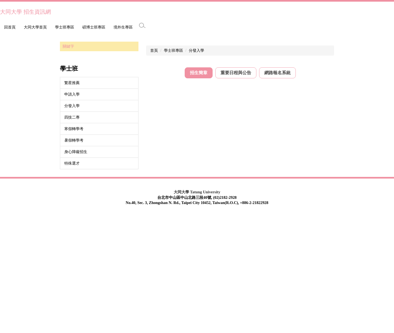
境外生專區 (92, 27)
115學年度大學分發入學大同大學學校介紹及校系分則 (231, 205)
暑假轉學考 (73, 257)
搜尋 (133, 163)
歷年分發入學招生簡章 (205, 222)
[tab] (199, 190)
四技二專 (72, 234)
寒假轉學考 (73, 245)
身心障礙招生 (75, 268)
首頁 (154, 167)
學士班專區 (33, 27)
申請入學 (72, 211)
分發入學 (72, 222)
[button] (7, 92)
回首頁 (10, 27)
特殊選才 (72, 280)
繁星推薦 (72, 199)
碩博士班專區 (62, 27)
